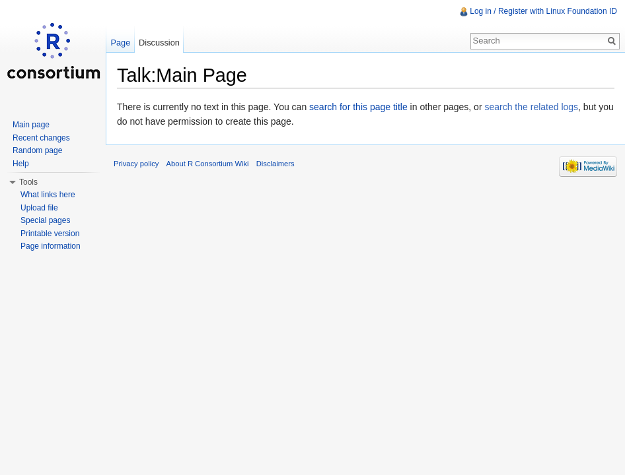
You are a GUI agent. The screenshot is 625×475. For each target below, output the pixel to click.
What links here (47, 194)
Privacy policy (136, 164)
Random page (37, 150)
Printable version (49, 233)
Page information (50, 246)
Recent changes (41, 137)
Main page (31, 124)
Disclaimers (275, 164)
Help (21, 163)
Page (120, 43)
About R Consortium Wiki (207, 164)
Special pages (45, 220)
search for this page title (358, 107)
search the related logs (531, 107)
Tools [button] (28, 182)
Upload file (39, 207)
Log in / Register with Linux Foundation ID (543, 11)
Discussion (159, 43)
